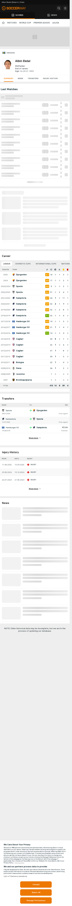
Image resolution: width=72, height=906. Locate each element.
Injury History (50, 78)
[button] (58, 8)
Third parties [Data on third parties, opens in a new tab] (19, 863)
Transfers (33, 78)
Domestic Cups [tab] (23, 264)
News (20, 78)
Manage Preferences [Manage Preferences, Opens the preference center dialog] (35, 900)
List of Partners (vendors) (15, 876)
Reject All (36, 892)
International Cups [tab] (46, 264)
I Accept (36, 884)
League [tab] (6, 264)
